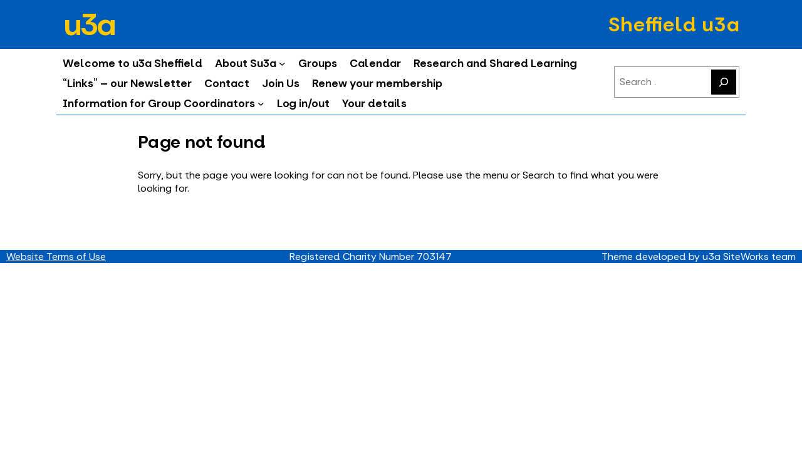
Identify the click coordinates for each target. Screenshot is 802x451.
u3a (88, 24)
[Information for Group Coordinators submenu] (261, 103)
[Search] (723, 82)
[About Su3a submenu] (282, 63)
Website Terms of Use (56, 256)
